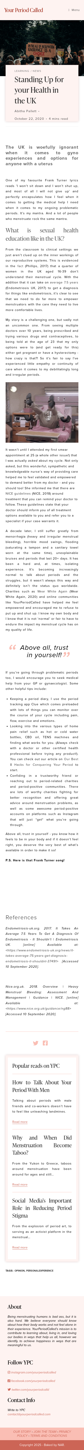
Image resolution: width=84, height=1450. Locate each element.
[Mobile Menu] (74, 10)
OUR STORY (22, 1432)
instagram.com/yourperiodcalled (32, 1372)
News (37, 71)
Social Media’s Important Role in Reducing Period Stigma (42, 1208)
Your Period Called (23, 10)
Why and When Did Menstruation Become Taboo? (42, 1145)
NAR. (61, 1445)
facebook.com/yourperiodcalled (31, 1381)
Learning (22, 71)
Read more (20, 1122)
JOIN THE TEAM (45, 1432)
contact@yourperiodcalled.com (29, 1414)
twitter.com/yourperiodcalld (28, 1390)
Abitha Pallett (26, 111)
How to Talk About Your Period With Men (42, 1086)
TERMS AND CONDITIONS (48, 1436)
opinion (20, 1270)
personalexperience (39, 1270)
